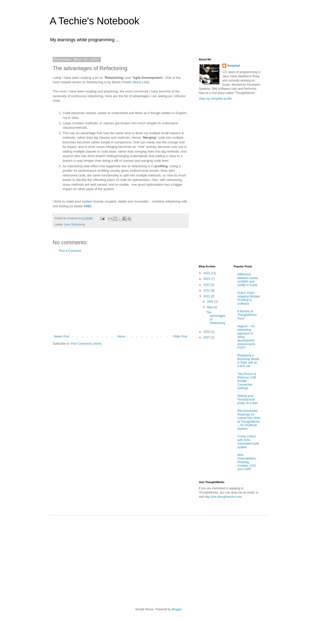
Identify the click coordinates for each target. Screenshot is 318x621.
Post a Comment (70, 250)
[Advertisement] (120, 294)
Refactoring (78, 224)
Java (67, 224)
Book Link (141, 82)
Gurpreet (233, 65)
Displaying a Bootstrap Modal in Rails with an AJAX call (248, 361)
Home (121, 336)
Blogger (177, 609)
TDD (87, 206)
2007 (207, 337)
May (210, 307)
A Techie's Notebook (94, 20)
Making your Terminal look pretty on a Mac (248, 399)
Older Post (180, 336)
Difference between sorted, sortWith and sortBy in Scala (248, 280)
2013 (207, 285)
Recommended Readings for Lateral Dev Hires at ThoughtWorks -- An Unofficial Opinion (249, 419)
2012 (207, 290)
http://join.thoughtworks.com (223, 496)
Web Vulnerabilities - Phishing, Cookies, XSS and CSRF (248, 462)
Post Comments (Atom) (86, 343)
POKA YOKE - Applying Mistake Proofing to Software (249, 298)
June (210, 301)
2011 (207, 296)
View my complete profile (215, 98)
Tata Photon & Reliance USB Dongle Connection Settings (247, 381)
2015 (207, 273)
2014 (207, 279)
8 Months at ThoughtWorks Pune (247, 315)
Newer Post (61, 336)
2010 (207, 331)
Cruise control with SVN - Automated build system (248, 442)
